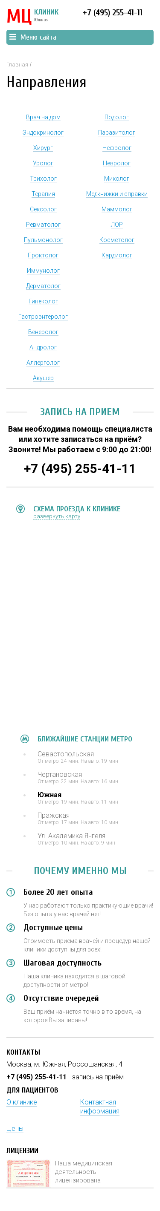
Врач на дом (43, 117)
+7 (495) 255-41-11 (113, 12)
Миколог (116, 178)
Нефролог (116, 147)
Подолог (117, 117)
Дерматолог (43, 286)
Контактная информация (99, 1106)
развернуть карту (56, 516)
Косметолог (116, 239)
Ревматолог (43, 224)
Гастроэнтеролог (43, 316)
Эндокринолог (43, 132)
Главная (17, 64)
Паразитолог (116, 132)
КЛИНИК (32, 17)
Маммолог (117, 209)
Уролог (43, 163)
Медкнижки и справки (117, 193)
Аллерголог (43, 362)
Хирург (43, 147)
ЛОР (117, 224)
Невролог (117, 163)
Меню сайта (32, 37)
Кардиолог (117, 255)
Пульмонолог (43, 239)
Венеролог (43, 332)
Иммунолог (43, 270)
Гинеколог (43, 301)
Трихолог (43, 178)
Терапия (43, 193)
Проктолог (43, 255)
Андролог (43, 347)
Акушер (43, 378)
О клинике (21, 1102)
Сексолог (43, 209)
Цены (14, 1128)
